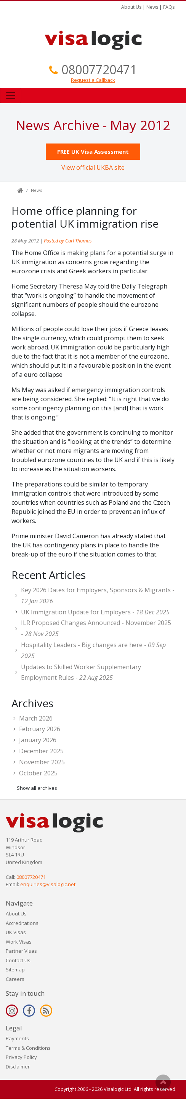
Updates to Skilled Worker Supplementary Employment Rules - (81, 672)
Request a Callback (93, 80)
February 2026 (39, 729)
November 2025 (42, 762)
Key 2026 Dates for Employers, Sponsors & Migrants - (98, 595)
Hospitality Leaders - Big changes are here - (93, 650)
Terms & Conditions (28, 1047)
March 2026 (36, 718)
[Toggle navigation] (10, 95)
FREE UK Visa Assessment (93, 151)
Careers (15, 979)
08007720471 (99, 69)
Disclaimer (18, 1066)
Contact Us (18, 960)
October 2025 (38, 773)
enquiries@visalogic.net (47, 884)
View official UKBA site (93, 167)
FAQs (169, 7)
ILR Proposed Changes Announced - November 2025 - (96, 628)
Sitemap (15, 969)
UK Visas (16, 932)
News (152, 7)
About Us (131, 7)
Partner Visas (21, 950)
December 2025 (41, 751)
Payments (17, 1038)
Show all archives (37, 788)
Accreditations (22, 923)
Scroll (163, 1082)
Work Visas (19, 941)
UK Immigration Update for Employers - (95, 612)
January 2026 (37, 740)
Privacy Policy (21, 1057)
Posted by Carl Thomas (68, 240)
